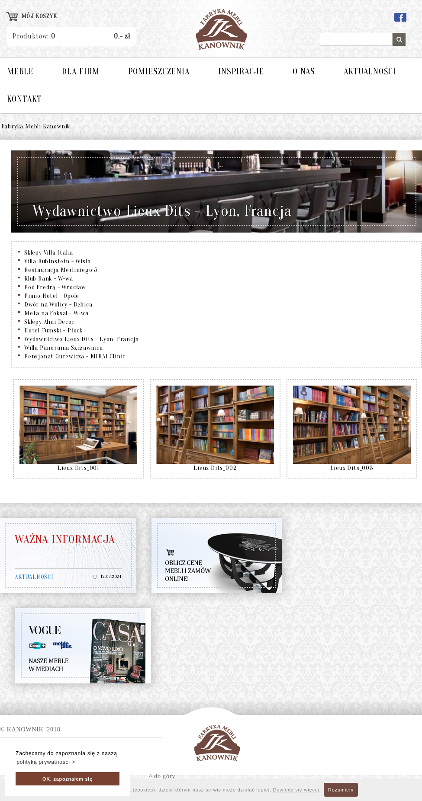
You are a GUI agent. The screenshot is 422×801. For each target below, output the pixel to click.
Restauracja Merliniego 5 (61, 270)
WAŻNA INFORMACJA (65, 539)
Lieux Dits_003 (352, 468)
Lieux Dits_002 (214, 468)
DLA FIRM (81, 72)
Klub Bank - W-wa (48, 278)
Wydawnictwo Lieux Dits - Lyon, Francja (81, 339)
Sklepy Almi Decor (49, 322)
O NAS (304, 72)
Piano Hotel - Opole (51, 296)
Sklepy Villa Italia (48, 252)
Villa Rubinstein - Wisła (57, 261)
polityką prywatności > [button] (45, 762)
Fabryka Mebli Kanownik (36, 126)
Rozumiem (341, 789)
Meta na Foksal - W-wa (56, 313)
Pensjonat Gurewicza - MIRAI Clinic (75, 356)
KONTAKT (24, 99)
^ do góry (162, 776)
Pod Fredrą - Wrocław (55, 287)
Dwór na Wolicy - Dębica (58, 304)
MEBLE (20, 72)
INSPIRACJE (241, 72)
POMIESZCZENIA (159, 72)
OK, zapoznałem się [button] (67, 779)
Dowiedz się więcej (296, 789)
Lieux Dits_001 (78, 468)
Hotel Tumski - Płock (53, 330)
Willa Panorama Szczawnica (63, 347)
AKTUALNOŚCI (370, 72)
